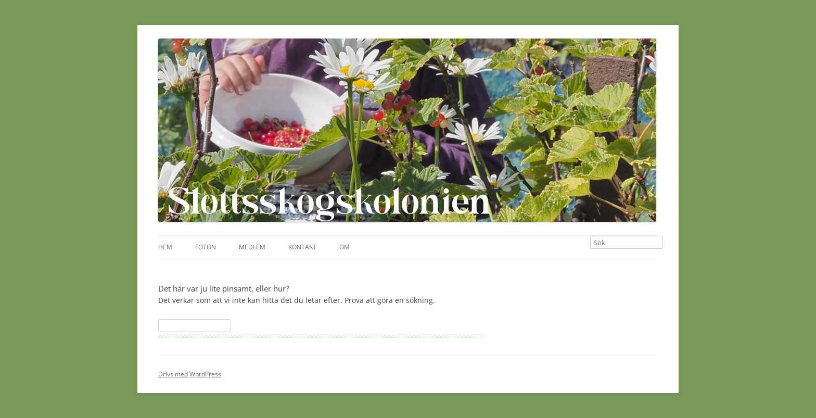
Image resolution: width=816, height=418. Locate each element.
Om (344, 247)
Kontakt (302, 247)
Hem (165, 247)
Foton (205, 247)
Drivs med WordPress (189, 374)
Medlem (252, 247)
